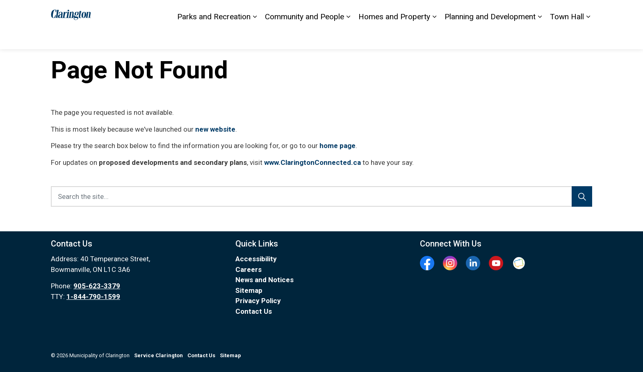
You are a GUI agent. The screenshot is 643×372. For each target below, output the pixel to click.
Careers (248, 269)
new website (215, 129)
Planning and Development (490, 36)
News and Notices (264, 280)
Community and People (304, 36)
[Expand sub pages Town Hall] (588, 37)
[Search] (582, 196)
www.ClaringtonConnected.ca (312, 162)
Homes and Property (394, 36)
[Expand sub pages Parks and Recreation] (255, 37)
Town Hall (567, 36)
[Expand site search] (584, 12)
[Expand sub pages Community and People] (348, 37)
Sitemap (458, 12)
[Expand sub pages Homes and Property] (434, 37)
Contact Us (385, 12)
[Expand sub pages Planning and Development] (540, 37)
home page (337, 145)
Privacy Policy (258, 301)
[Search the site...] (321, 196)
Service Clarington (501, 12)
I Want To (551, 12)
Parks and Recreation (214, 36)
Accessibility (423, 12)
